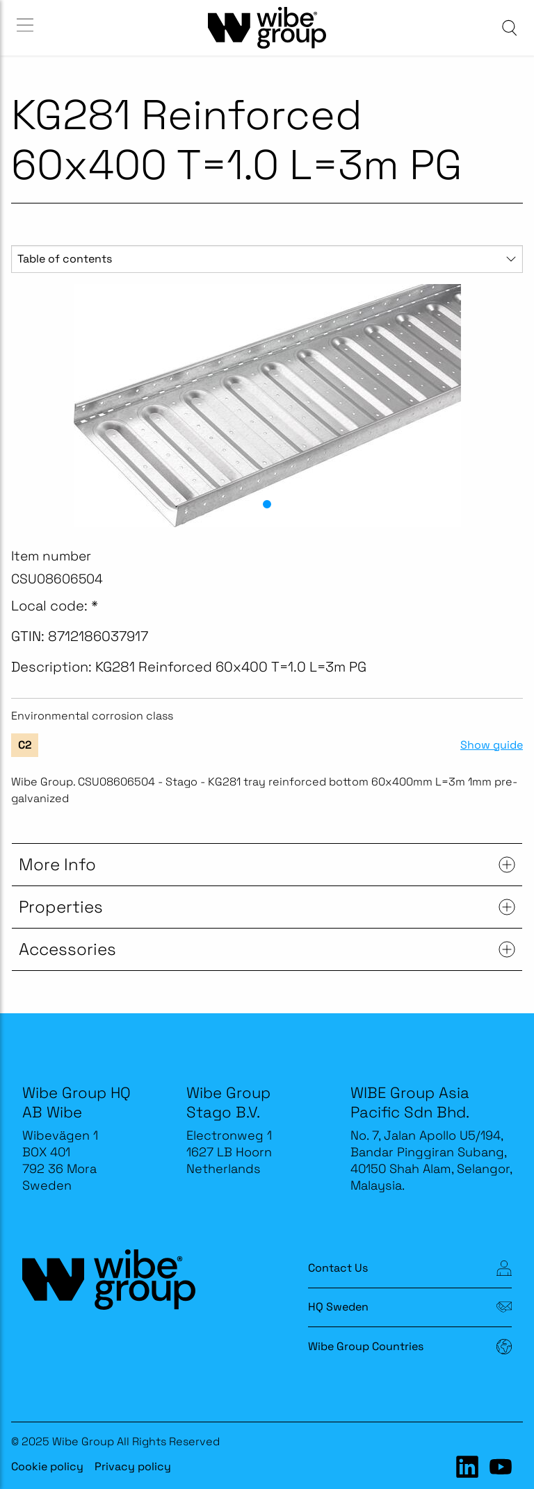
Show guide (491, 745)
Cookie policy (47, 1466)
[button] (267, 504)
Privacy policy (133, 1466)
